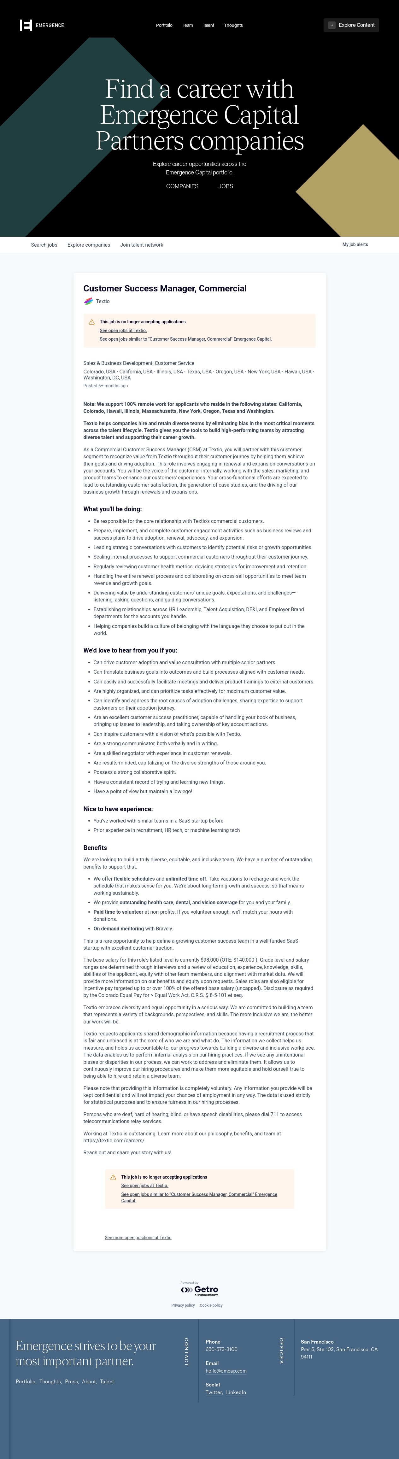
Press (71, 1381)
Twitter (214, 1392)
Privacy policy (183, 1305)
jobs (44, 245)
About (89, 1381)
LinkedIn (236, 1392)
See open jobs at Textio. (123, 330)
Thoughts (50, 1381)
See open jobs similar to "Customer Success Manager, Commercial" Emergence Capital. (186, 339)
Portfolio (25, 1381)
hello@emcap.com (226, 1371)
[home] (84, 26)
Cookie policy (211, 1305)
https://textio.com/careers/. (115, 1141)
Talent (107, 1381)
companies (88, 245)
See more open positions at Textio (138, 1237)
